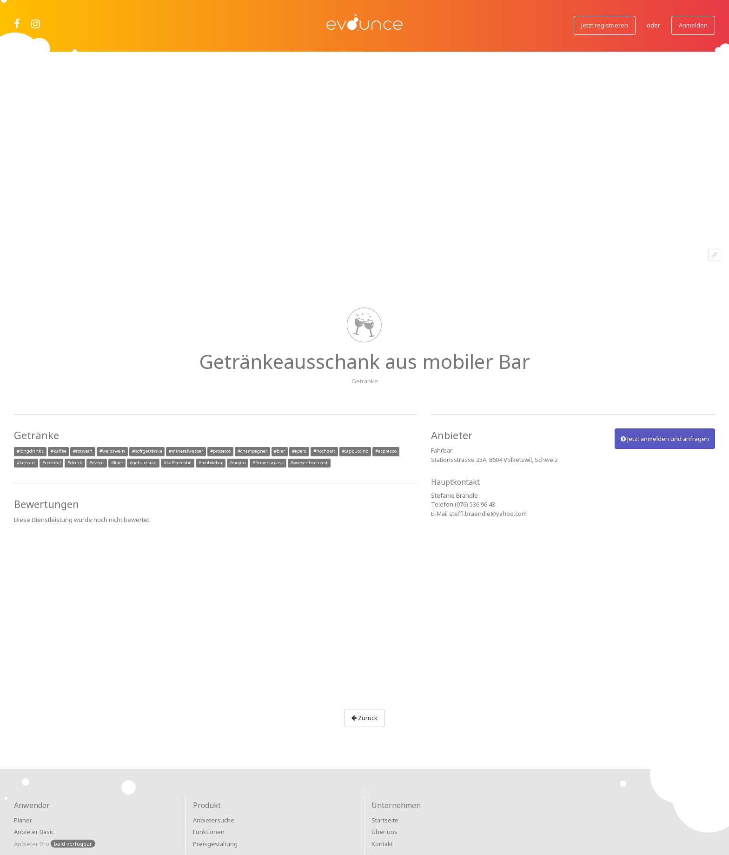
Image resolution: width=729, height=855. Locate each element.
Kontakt (382, 844)
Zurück (364, 718)
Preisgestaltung (215, 844)
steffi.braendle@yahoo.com (488, 513)
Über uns (384, 832)
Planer (23, 820)
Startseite (384, 820)
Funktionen (209, 832)
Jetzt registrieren (604, 25)
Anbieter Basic (34, 832)
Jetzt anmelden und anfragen (665, 438)
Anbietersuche (213, 820)
